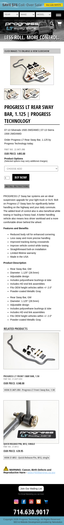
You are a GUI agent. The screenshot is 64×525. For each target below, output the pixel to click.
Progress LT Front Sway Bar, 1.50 (21, 376)
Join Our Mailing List (31, 488)
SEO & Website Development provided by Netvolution (37, 522)
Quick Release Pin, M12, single (19, 443)
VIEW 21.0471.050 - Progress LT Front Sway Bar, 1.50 (29, 389)
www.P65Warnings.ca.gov (41, 472)
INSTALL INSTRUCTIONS (17, 186)
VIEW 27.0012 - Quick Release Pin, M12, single (26, 457)
